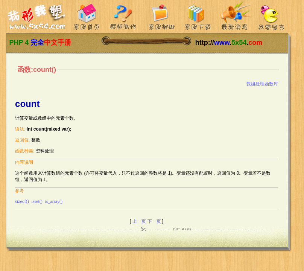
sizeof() (22, 201)
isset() (36, 201)
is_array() (53, 201)
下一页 (154, 221)
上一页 (139, 221)
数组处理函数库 (262, 84)
